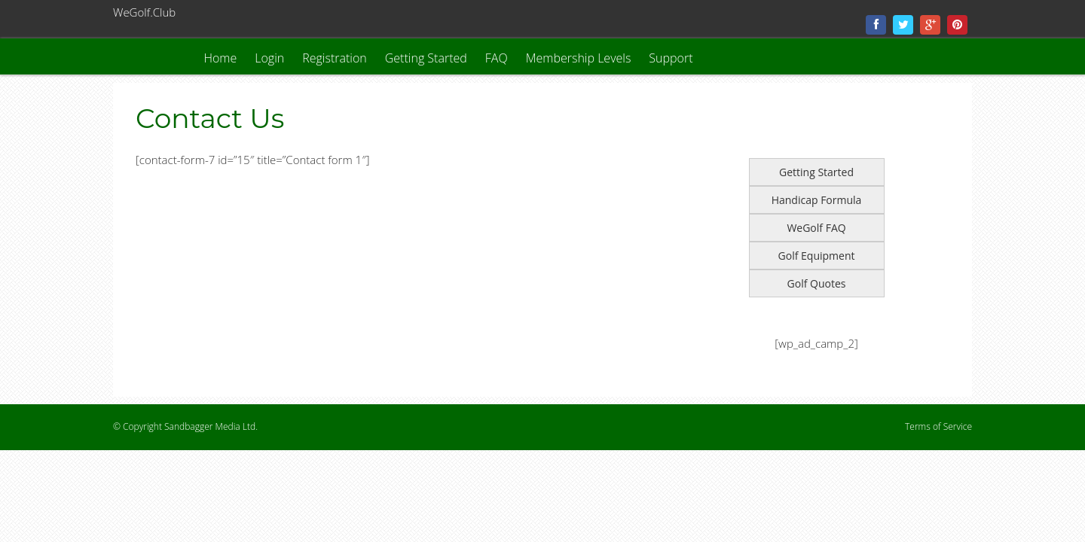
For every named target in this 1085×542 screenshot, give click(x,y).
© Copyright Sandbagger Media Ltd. (185, 426)
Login (269, 58)
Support (670, 58)
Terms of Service (938, 426)
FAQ (496, 58)
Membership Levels (578, 58)
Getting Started (426, 58)
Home (220, 58)
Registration (334, 58)
